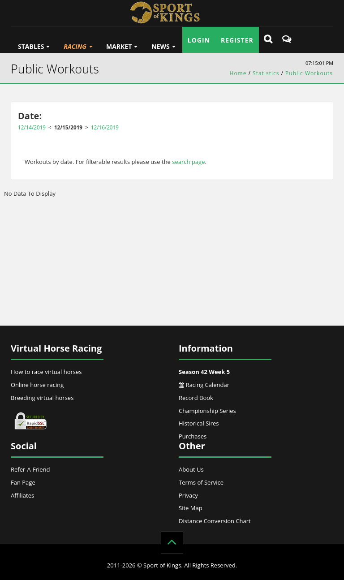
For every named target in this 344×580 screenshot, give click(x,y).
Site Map (190, 508)
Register (237, 40)
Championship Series (207, 411)
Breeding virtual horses (42, 398)
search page (188, 162)
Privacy (188, 495)
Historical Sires (199, 423)
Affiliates (22, 495)
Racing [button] (75, 46)
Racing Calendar (204, 385)
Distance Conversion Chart (215, 521)
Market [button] (119, 46)
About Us (191, 469)
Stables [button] (31, 46)
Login (199, 40)
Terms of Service (201, 482)
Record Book (196, 398)
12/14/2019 (32, 127)
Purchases (192, 436)
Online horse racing (37, 385)
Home (238, 73)
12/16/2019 (105, 127)
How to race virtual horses (46, 372)
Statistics (266, 73)
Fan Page (23, 482)
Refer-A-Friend (30, 469)
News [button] (160, 46)
